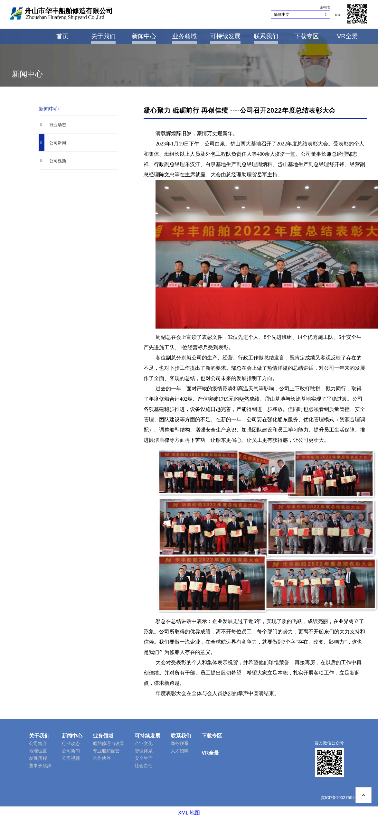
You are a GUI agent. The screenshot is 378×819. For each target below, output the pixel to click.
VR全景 (347, 36)
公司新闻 (71, 750)
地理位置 (38, 750)
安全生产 (144, 758)
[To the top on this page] (363, 790)
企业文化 (144, 743)
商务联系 (180, 743)
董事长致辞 (40, 765)
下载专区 (306, 36)
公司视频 (71, 758)
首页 (62, 36)
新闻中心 (144, 36)
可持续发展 (225, 36)
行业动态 (71, 743)
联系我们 (266, 36)
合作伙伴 (102, 758)
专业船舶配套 (106, 750)
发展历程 (38, 758)
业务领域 (184, 36)
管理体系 (144, 750)
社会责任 (144, 765)
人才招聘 (180, 750)
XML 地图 (189, 812)
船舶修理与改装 (108, 743)
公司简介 (38, 743)
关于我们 (103, 36)
